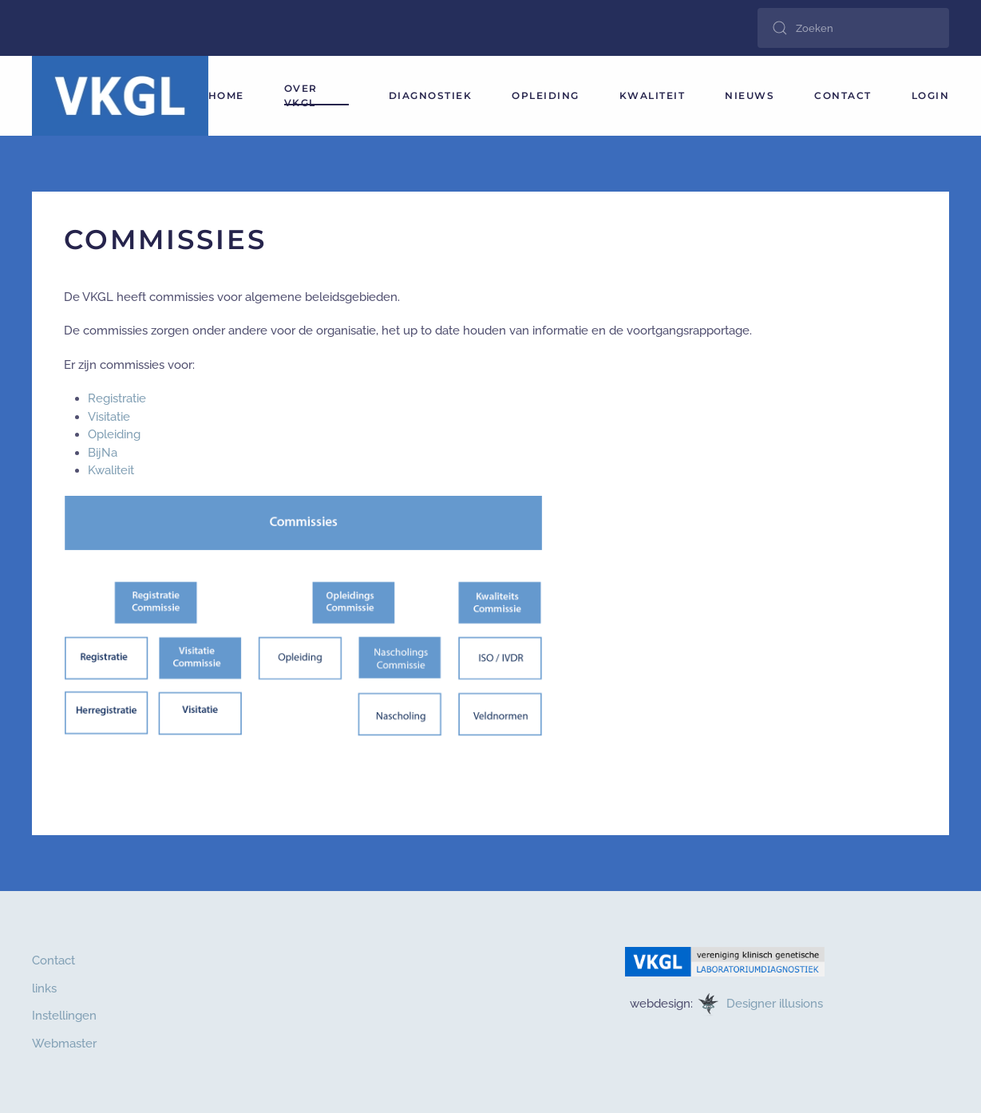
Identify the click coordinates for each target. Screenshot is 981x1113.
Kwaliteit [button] (652, 95)
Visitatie (109, 417)
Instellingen (64, 1015)
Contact (843, 95)
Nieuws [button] (749, 95)
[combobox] (853, 28)
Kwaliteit (111, 470)
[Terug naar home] (120, 96)
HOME (226, 95)
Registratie (117, 398)
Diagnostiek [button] (431, 95)
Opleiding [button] (546, 95)
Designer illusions (776, 1003)
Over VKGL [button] (301, 95)
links (44, 988)
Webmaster (64, 1043)
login (931, 95)
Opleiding (114, 434)
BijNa (102, 453)
